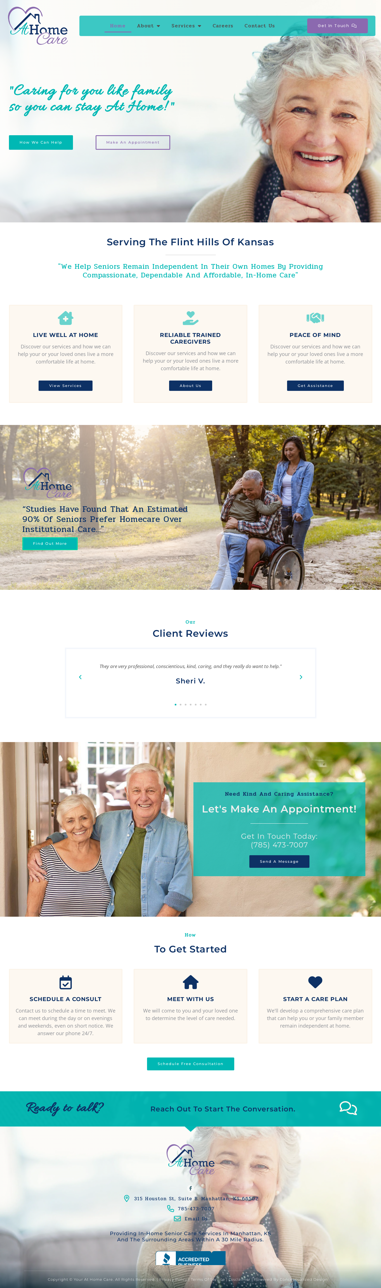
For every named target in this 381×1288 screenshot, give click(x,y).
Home (118, 26)
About (148, 25)
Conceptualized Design (306, 1279)
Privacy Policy (173, 1279)
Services (187, 25)
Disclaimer (239, 1279)
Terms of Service (208, 1279)
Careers (223, 26)
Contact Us (260, 26)
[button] (80, 677)
